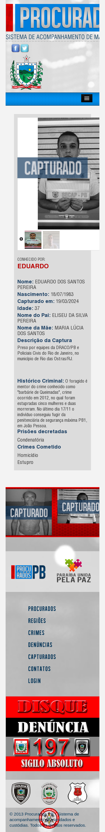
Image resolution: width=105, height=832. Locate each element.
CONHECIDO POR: (31, 260)
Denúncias (40, 644)
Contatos (39, 668)
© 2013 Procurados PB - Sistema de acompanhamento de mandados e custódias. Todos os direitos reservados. (48, 820)
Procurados (42, 608)
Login (34, 680)
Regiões (37, 620)
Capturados (42, 656)
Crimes (36, 632)
